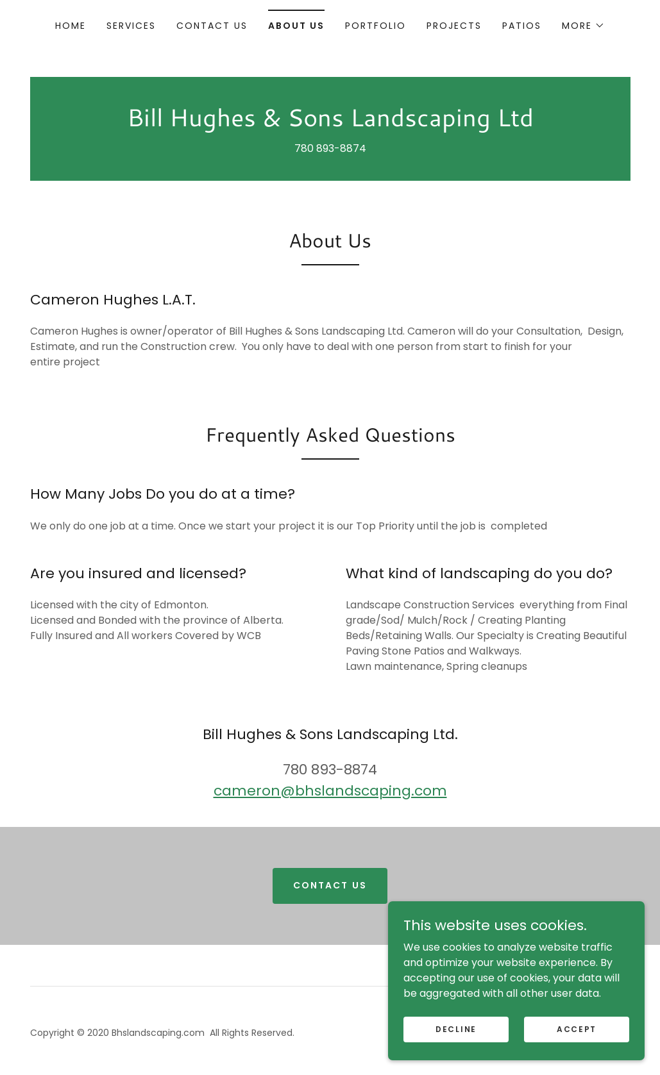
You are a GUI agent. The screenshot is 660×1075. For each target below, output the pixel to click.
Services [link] (131, 25)
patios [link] (521, 25)
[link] (330, 122)
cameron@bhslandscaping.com (330, 791)
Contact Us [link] (212, 25)
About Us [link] (296, 25)
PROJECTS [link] (454, 25)
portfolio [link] (375, 25)
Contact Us (329, 885)
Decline (456, 1028)
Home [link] (70, 25)
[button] (583, 25)
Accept (577, 1028)
